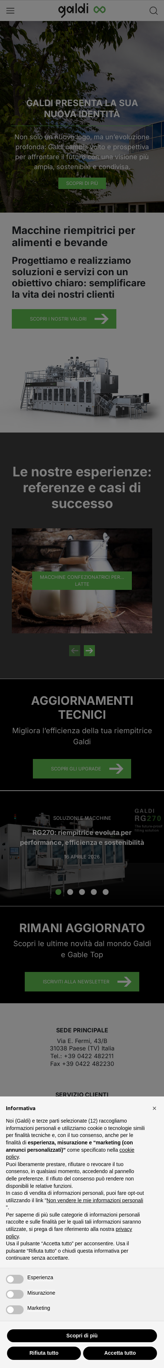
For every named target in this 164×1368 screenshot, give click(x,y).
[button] (154, 1108)
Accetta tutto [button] (120, 1353)
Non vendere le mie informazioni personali (95, 1200)
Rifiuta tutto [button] (44, 1353)
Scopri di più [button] (82, 1336)
